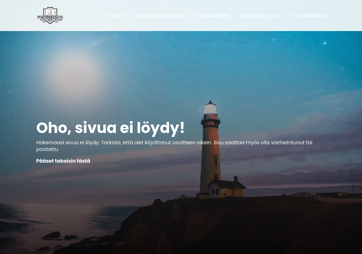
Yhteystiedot (308, 16)
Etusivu (115, 16)
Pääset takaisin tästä (63, 160)
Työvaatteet (212, 16)
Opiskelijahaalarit (160, 16)
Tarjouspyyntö (260, 16)
